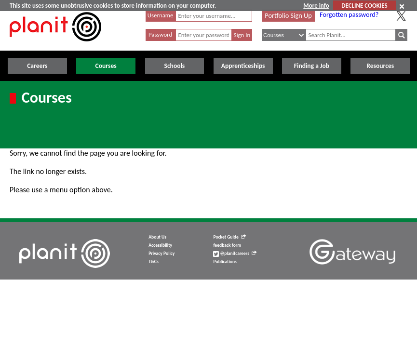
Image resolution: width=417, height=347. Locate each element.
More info (316, 5)
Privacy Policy (161, 253)
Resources (380, 66)
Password (160, 34)
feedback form (227, 245)
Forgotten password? (349, 14)
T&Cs (153, 262)
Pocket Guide (229, 237)
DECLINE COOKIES (364, 5)
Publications (224, 262)
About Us (157, 237)
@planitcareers (234, 253)
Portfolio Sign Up (288, 15)
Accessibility (160, 245)
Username (161, 15)
